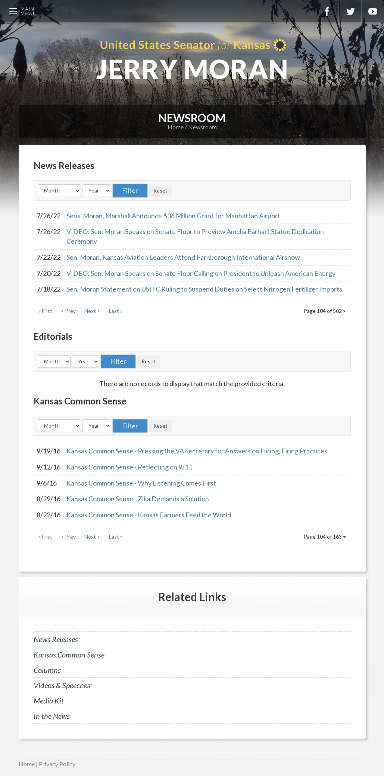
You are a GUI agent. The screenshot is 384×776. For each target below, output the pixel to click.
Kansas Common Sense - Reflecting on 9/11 (129, 467)
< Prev (68, 311)
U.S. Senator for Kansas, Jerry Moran (192, 59)
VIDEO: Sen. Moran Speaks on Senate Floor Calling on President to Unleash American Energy (200, 273)
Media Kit (49, 700)
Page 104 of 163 (325, 536)
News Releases (56, 639)
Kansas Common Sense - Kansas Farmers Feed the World (148, 515)
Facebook (327, 11)
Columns (47, 669)
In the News (52, 715)
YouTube (373, 11)
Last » (115, 311)
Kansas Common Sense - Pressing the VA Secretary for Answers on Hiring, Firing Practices (196, 451)
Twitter (350, 11)
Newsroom (202, 126)
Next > (92, 311)
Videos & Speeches (62, 685)
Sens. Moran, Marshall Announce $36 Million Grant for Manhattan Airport (173, 216)
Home (176, 126)
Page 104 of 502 (325, 311)
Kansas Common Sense (69, 654)
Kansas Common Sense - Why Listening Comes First (141, 483)
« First (45, 311)
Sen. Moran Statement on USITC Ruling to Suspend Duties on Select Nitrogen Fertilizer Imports (204, 289)
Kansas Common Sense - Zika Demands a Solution (137, 499)
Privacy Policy (57, 763)
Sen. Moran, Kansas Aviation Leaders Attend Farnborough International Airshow (183, 257)
